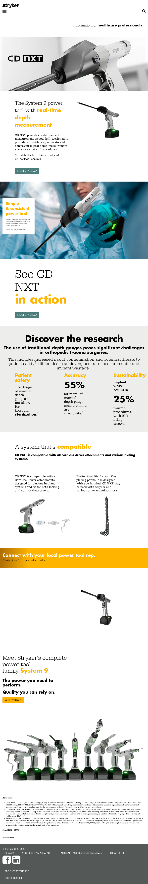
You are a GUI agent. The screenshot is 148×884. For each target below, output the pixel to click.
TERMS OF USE (118, 853)
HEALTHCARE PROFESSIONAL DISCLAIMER (80, 853)
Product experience (17, 871)
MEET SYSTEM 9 (13, 700)
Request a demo (27, 170)
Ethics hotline (13, 878)
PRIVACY (9, 853)
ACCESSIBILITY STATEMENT (36, 853)
